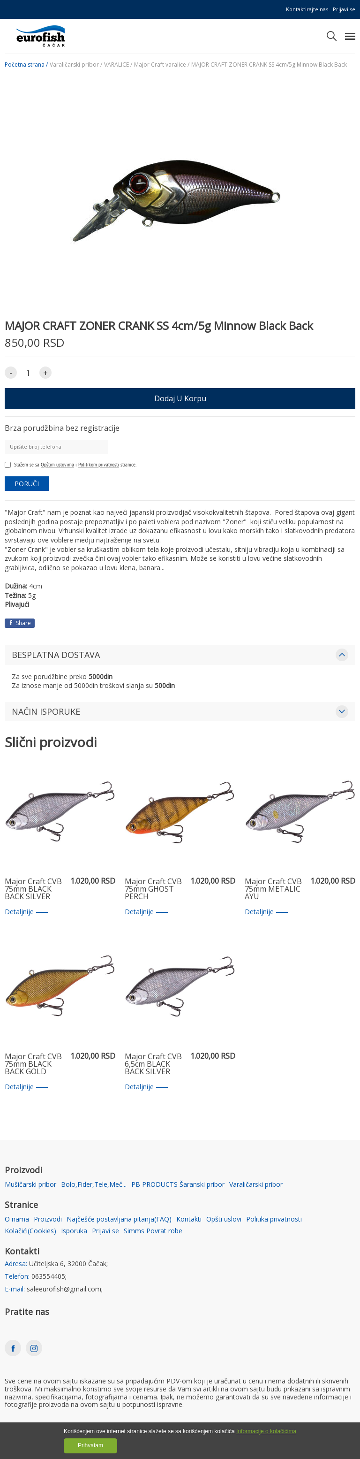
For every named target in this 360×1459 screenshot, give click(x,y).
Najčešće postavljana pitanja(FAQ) (119, 1219)
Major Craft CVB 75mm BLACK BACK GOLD (33, 1064)
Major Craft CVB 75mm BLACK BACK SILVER (33, 889)
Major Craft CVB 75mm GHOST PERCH (153, 889)
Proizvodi (48, 1219)
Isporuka (74, 1231)
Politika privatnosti (274, 1219)
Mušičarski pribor (30, 1185)
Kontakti (189, 1219)
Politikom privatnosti (98, 464)
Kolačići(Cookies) (30, 1231)
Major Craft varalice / (161, 64)
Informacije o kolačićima (266, 1431)
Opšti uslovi (223, 1219)
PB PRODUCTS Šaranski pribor (178, 1185)
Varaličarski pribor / (76, 64)
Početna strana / (26, 64)
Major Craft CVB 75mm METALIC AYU (273, 889)
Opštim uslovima (57, 464)
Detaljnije (26, 912)
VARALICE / (118, 64)
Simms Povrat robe (153, 1231)
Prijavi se (344, 9)
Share (19, 623)
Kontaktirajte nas (307, 9)
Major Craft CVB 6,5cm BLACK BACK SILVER (153, 1064)
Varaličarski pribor (256, 1185)
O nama (17, 1219)
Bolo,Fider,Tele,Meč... (94, 1185)
